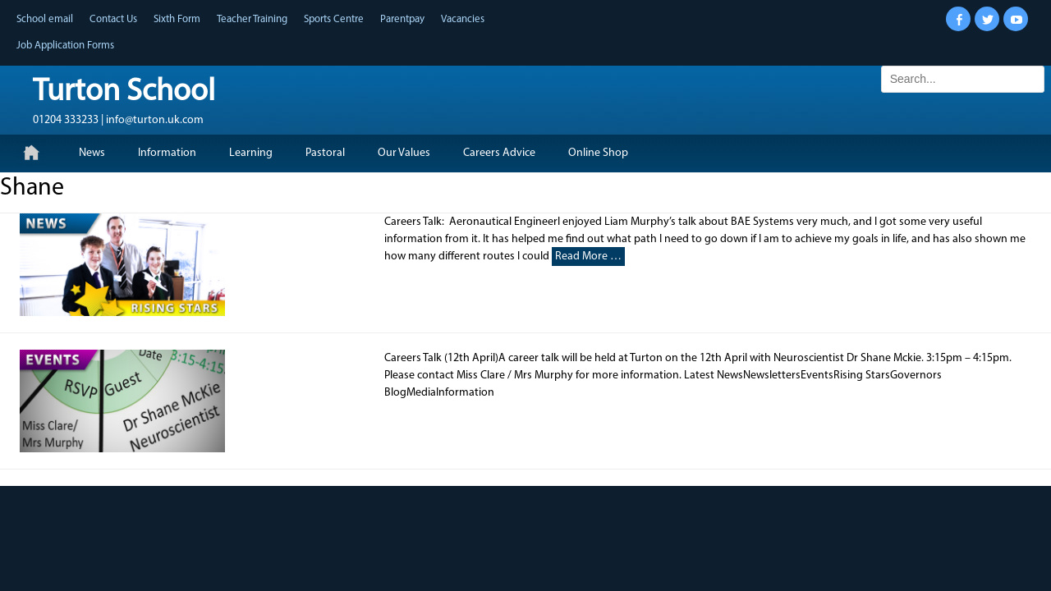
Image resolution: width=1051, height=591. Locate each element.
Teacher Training (252, 19)
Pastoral (325, 153)
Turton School (124, 92)
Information (167, 153)
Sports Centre (334, 19)
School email (44, 19)
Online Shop (598, 153)
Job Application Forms (65, 45)
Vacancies (462, 19)
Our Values (404, 153)
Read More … (588, 256)
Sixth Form (177, 19)
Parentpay (402, 19)
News (92, 153)
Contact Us (113, 19)
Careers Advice (499, 153)
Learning (251, 153)
